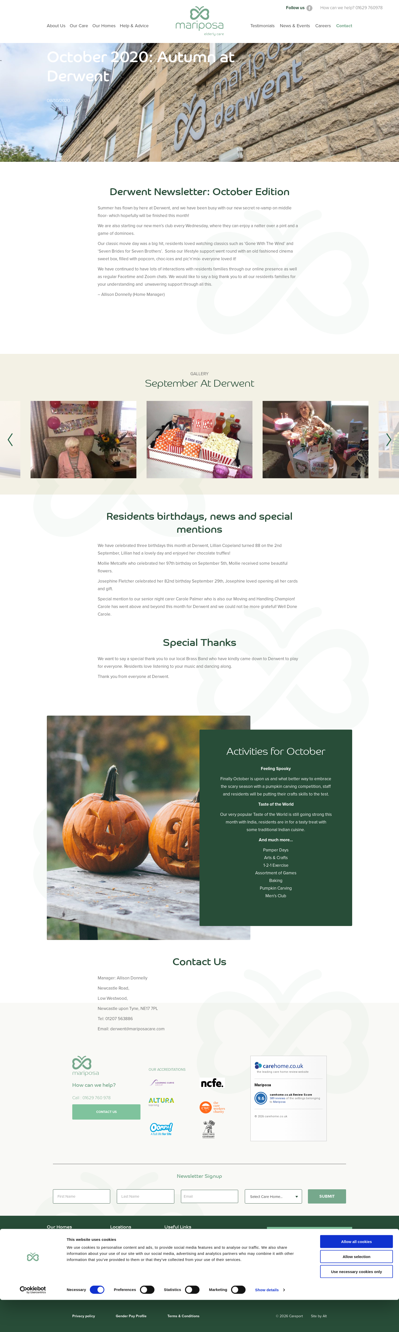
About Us (172, 1237)
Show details (267, 1322)
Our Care (172, 1245)
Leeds (115, 1252)
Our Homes (104, 25)
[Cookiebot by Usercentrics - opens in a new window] (33, 1322)
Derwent (54, 1245)
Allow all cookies (356, 1273)
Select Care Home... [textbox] (266, 1196)
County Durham (124, 1237)
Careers (323, 25)
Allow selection (356, 1288)
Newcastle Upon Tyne (130, 1260)
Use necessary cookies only (356, 1303)
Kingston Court (60, 1260)
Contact (344, 25)
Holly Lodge (57, 1252)
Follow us (299, 7)
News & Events (295, 25)
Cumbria (118, 1245)
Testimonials (175, 1260)
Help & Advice (177, 1252)
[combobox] (273, 1196)
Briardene (56, 1237)
